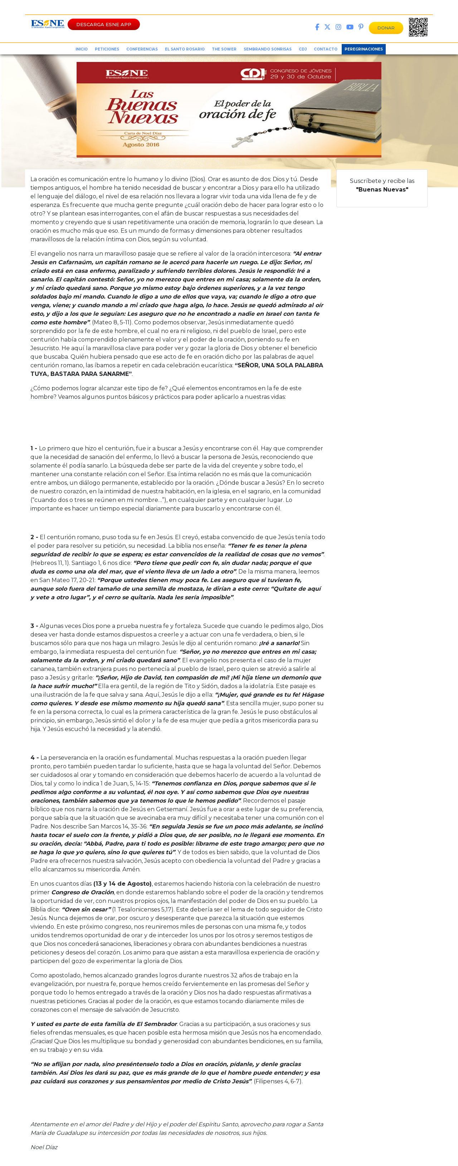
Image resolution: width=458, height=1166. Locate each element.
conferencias (142, 49)
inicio (81, 49)
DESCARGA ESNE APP (103, 24)
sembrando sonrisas (268, 49)
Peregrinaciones (364, 49)
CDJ (303, 49)
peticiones (107, 49)
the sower (224, 49)
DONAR (386, 27)
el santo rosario (185, 49)
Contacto (325, 49)
